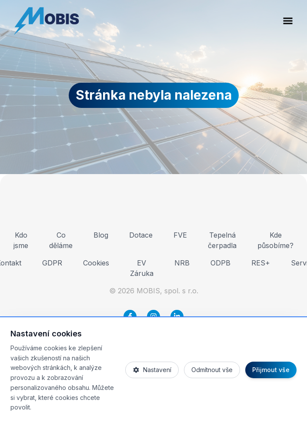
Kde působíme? (275, 240)
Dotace (141, 235)
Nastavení (152, 369)
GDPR (52, 262)
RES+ (260, 262)
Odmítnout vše (212, 369)
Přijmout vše (271, 369)
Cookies (96, 262)
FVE (180, 235)
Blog (100, 235)
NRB (182, 262)
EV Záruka (142, 268)
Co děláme (61, 240)
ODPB (220, 262)
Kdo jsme (20, 240)
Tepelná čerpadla (222, 240)
